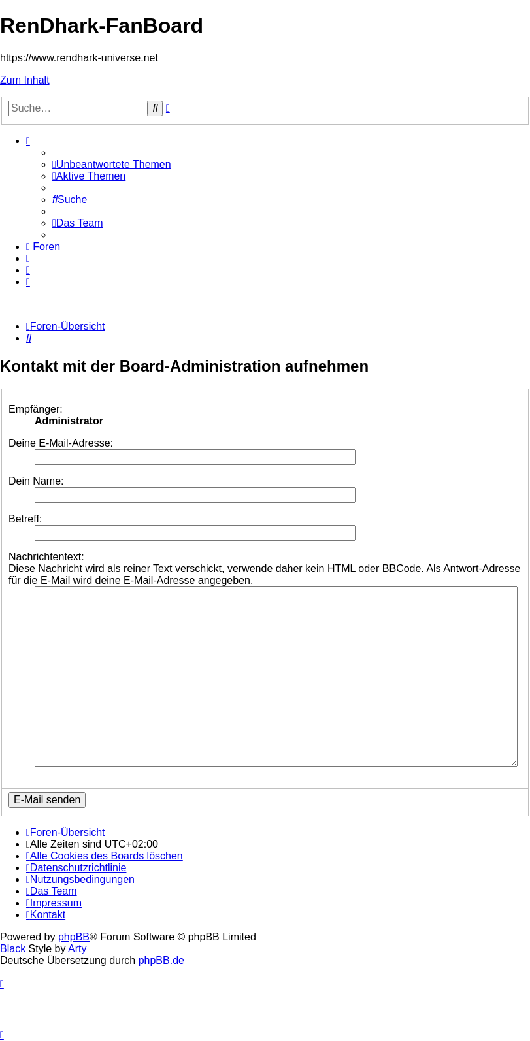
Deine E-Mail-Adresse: (60, 443)
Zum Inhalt (25, 80)
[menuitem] (111, 164)
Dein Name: (35, 481)
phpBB (74, 936)
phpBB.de (161, 960)
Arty (77, 948)
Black (12, 948)
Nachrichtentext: (46, 556)
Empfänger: (35, 409)
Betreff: (25, 518)
